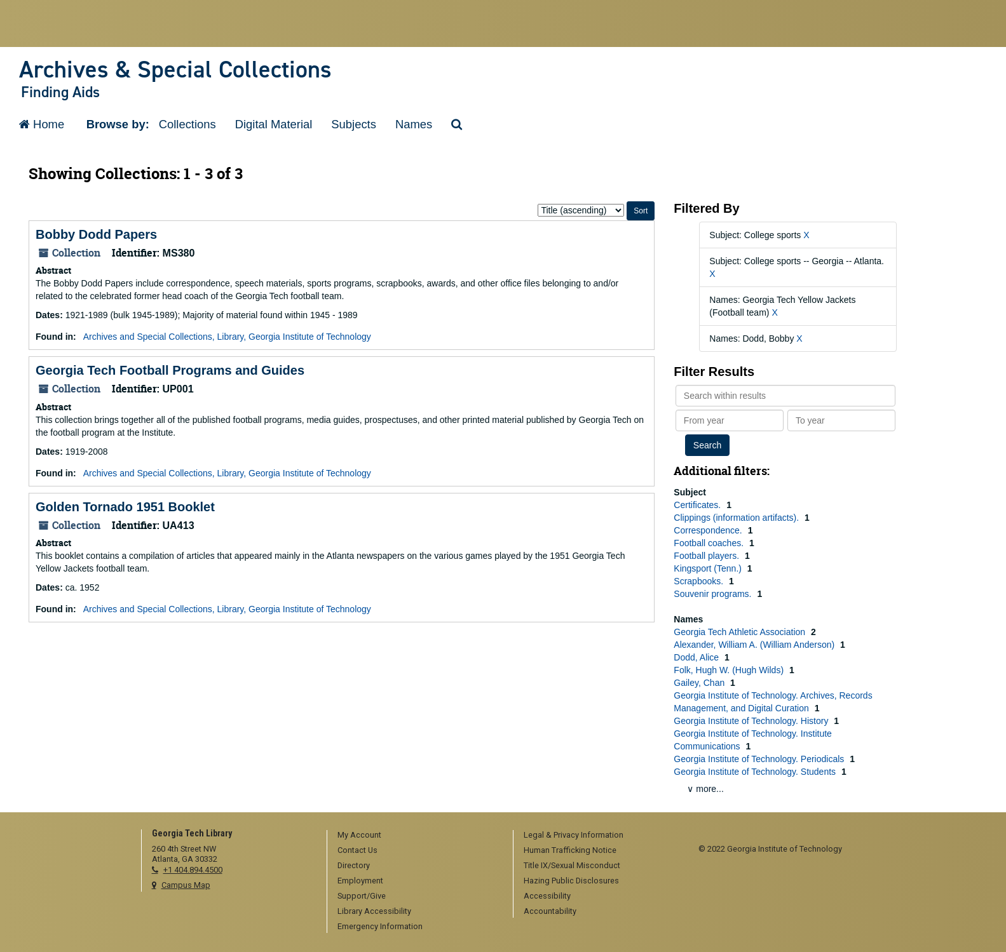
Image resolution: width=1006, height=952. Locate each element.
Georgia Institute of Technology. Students (756, 772)
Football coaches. (710, 543)
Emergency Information (380, 926)
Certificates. (698, 505)
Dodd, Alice (697, 657)
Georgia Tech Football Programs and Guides (170, 370)
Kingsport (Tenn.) (709, 568)
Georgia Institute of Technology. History (752, 721)
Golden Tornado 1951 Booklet (125, 507)
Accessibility (547, 896)
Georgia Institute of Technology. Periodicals (760, 759)
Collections (187, 124)
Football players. (708, 556)
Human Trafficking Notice (570, 850)
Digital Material (274, 124)
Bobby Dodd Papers (96, 234)
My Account (359, 835)
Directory (353, 865)
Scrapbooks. (700, 581)
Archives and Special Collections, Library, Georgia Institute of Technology (227, 337)
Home (41, 124)
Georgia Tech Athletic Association (741, 632)
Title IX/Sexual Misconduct (572, 865)
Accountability (550, 911)
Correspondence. (709, 530)
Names (413, 124)
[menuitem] (415, 835)
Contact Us (357, 850)
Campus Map (185, 885)
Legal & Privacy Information (573, 835)
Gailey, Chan (700, 683)
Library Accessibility (374, 911)
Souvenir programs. (714, 594)
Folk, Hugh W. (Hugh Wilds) (730, 670)
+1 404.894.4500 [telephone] (192, 870)
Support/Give (361, 896)
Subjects (353, 124)
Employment (360, 880)
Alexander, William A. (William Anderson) (755, 645)
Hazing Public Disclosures (571, 880)
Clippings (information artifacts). (737, 518)
